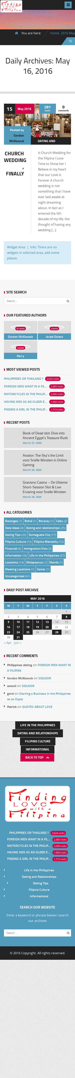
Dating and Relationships (37, 733)
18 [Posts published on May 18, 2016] (27, 627)
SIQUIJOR (44, 678)
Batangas (11, 521)
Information (13, 555)
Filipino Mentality (46, 541)
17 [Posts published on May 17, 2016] (18, 627)
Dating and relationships (49, 144)
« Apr (8, 642)
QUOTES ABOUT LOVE (37, 706)
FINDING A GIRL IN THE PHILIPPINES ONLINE (25, 409)
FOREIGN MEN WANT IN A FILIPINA (25, 386)
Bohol (28, 521)
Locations (11, 562)
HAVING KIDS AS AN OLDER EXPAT (25, 401)
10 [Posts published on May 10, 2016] (18, 622)
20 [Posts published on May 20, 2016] (47, 627)
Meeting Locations (17, 569)
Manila (54, 562)
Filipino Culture (15, 541)
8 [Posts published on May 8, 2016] (66, 617)
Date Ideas (12, 527)
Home (54, 33)
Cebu (59, 521)
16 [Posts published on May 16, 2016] (8, 627)
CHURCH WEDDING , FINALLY (15, 163)
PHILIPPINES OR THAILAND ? (23, 378)
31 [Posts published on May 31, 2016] (18, 637)
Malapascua (34, 562)
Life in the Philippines (44, 555)
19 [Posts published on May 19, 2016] (37, 627)
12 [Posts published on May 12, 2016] (37, 622)
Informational (37, 749)
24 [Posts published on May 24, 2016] (18, 632)
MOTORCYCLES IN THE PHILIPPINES (25, 394)
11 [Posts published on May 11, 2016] (27, 622)
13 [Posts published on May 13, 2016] (47, 622)
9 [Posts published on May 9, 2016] (8, 622)
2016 (64, 33)
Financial (11, 548)
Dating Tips (13, 534)
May (72, 33)
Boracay (44, 521)
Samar (41, 569)
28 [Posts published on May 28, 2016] (56, 632)
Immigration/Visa (35, 548)
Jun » (17, 642)
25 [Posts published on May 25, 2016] (27, 632)
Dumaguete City (39, 534)
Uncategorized (15, 576)
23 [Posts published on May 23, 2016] (8, 632)
